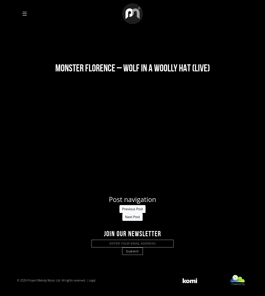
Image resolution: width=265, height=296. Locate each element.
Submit (132, 251)
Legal (92, 280)
